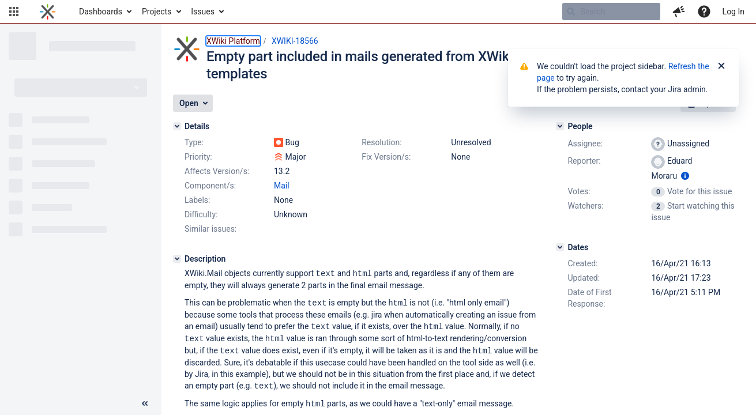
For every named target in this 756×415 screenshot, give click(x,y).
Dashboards (100, 11)
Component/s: (210, 185)
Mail (281, 185)
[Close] (721, 66)
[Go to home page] (47, 11)
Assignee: (585, 143)
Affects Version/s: (217, 171)
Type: (194, 142)
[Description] (177, 259)
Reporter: (583, 160)
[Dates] (560, 247)
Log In (733, 11)
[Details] (177, 126)
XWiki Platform (233, 41)
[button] (14, 11)
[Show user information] (685, 175)
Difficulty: (201, 214)
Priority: (198, 156)
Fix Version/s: (386, 156)
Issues (203, 11)
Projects (156, 11)
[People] (560, 126)
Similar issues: (210, 228)
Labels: (197, 200)
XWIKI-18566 (295, 41)
